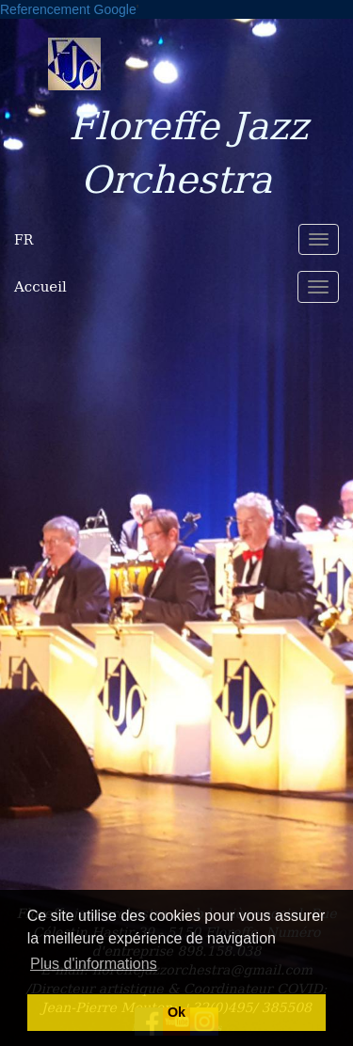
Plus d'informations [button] (93, 964)
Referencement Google (68, 9)
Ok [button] (176, 1012)
